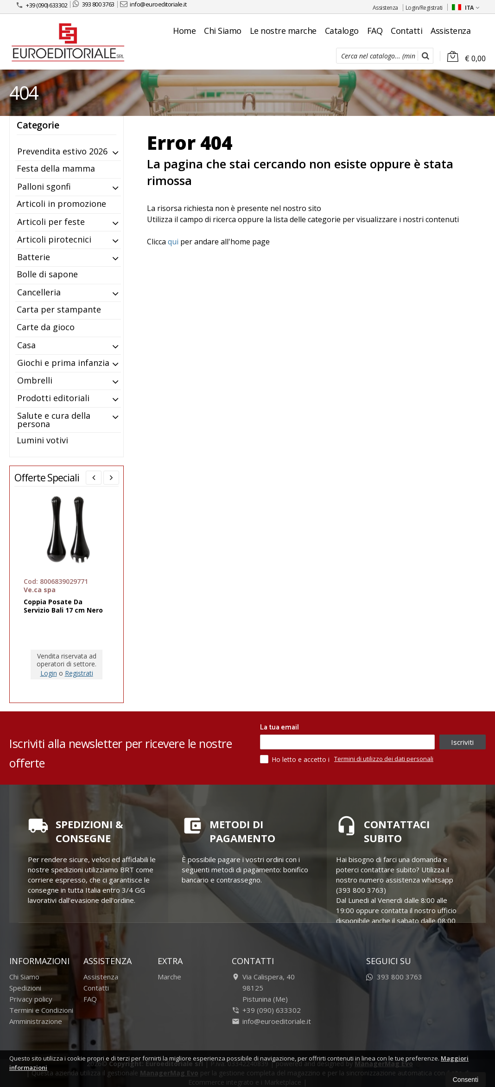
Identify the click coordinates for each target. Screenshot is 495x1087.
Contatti (406, 30)
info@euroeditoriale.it (153, 4)
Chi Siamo (222, 30)
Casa (26, 345)
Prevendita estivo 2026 (62, 151)
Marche (169, 976)
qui (173, 242)
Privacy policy (30, 999)
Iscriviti (462, 742)
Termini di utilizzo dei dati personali (383, 759)
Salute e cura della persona (53, 419)
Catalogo (342, 30)
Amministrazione (35, 1021)
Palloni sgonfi (44, 186)
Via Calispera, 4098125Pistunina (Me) (263, 988)
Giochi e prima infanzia (63, 362)
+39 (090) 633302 (41, 5)
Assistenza (385, 8)
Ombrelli (34, 380)
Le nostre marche (283, 30)
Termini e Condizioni (41, 1010)
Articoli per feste (51, 221)
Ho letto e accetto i (295, 759)
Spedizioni (25, 987)
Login (48, 673)
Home (184, 30)
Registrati (79, 673)
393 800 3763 (93, 4)
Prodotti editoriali (53, 397)
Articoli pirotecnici (54, 239)
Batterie (33, 256)
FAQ (375, 30)
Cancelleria (39, 292)
